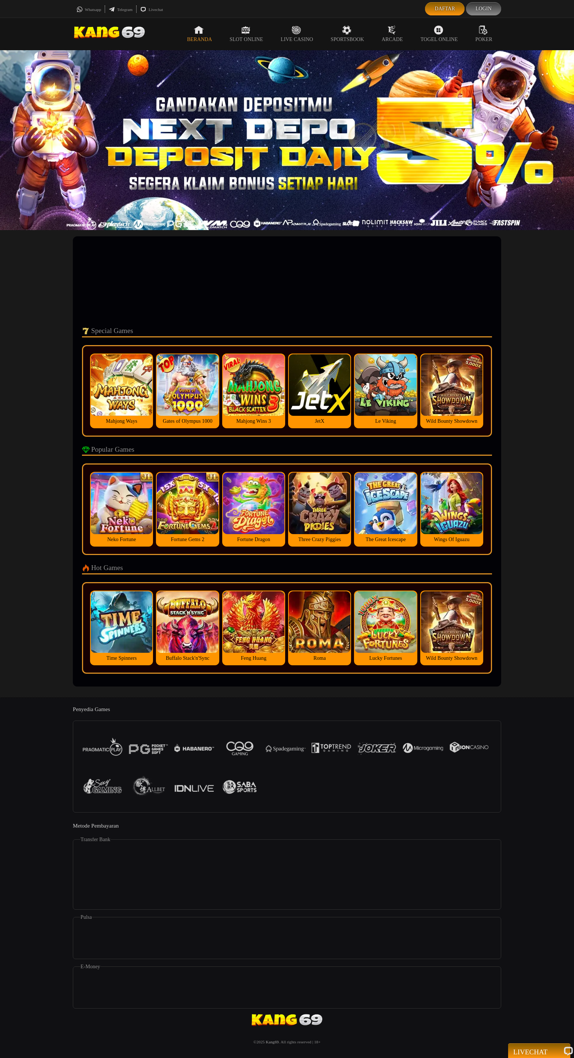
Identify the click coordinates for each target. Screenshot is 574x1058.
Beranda (199, 33)
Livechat (151, 9)
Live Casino (297, 33)
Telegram (121, 9)
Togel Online (439, 33)
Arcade (392, 33)
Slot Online (246, 33)
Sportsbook (347, 33)
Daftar (445, 8)
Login (484, 8)
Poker (484, 33)
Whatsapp (89, 9)
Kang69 (272, 1042)
